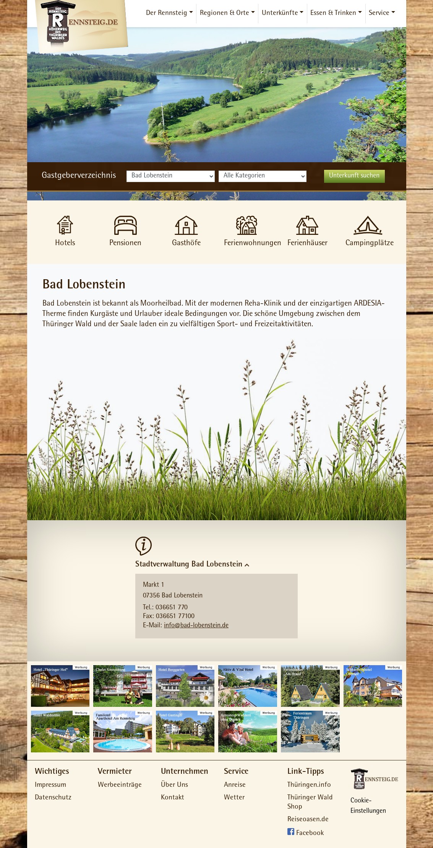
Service (379, 13)
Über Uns (174, 785)
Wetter (234, 798)
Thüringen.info (309, 785)
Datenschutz (53, 798)
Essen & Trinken (333, 13)
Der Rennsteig (166, 13)
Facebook (310, 833)
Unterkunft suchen (354, 176)
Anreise (235, 785)
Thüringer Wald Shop (310, 802)
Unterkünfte (280, 13)
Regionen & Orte (224, 13)
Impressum (50, 785)
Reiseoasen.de (308, 820)
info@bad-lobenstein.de (196, 626)
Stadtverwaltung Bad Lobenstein (188, 565)
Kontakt (172, 798)
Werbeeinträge (120, 785)
